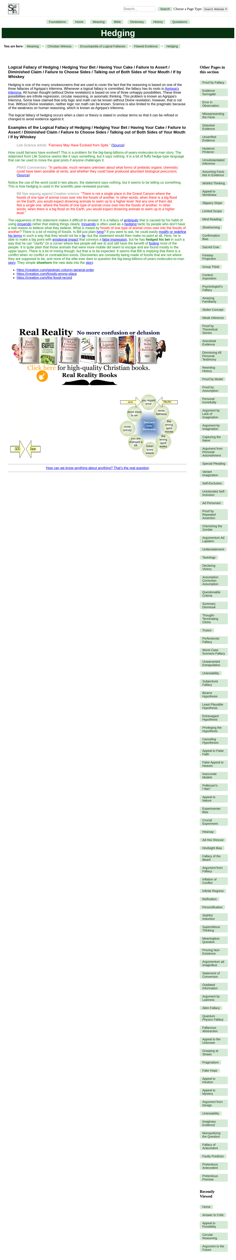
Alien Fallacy (211, 1008)
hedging (130, 224)
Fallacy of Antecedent (210, 1146)
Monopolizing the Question (211, 1134)
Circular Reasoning (209, 1236)
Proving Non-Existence (211, 951)
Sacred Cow (210, 247)
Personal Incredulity (209, 400)
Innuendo (88, 224)
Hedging (172, 46)
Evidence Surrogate (209, 92)
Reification (209, 899)
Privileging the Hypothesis (211, 729)
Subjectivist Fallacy (210, 683)
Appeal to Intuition (208, 1080)
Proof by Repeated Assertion (208, 514)
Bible (117, 22)
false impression (114, 239)
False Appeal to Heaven (212, 764)
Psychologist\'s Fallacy (212, 288)
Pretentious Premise (210, 1177)
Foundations (57, 22)
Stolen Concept (212, 309)
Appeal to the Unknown (211, 1041)
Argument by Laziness (211, 998)
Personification (212, 907)
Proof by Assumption (210, 389)
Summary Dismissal (208, 605)
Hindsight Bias (212, 848)
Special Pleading (213, 463)
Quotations (179, 22)
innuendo (24, 224)
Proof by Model (212, 379)
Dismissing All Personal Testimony (211, 356)
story (11, 262)
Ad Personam (211, 503)
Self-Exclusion (212, 483)
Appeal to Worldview (209, 193)
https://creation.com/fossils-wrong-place (47, 274)
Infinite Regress (213, 891)
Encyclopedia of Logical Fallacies (102, 46)
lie (83, 235)
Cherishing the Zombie (212, 527)
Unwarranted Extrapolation (211, 663)
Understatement (213, 549)
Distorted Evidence (208, 127)
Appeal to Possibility (209, 1224)
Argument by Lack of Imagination (211, 414)
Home (79, 22)
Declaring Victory (208, 567)
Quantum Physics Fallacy (212, 1017)
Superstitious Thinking (211, 928)
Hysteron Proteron (208, 150)
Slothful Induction (208, 917)
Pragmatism (210, 1062)
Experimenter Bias (211, 810)
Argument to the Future (213, 1248)
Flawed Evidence (146, 46)
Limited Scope (212, 211)
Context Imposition (209, 276)
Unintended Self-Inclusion (213, 493)
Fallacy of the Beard (211, 858)
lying (100, 232)
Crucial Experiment (210, 821)
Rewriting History (208, 369)
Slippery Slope (212, 203)
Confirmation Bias (211, 237)
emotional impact (65, 239)
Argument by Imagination (211, 427)
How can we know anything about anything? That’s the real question (97, 468)
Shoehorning (211, 227)
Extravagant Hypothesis (210, 717)
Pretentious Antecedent (210, 1166)
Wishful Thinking (213, 183)
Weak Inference (213, 318)
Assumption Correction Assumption (210, 580)
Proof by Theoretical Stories (209, 329)
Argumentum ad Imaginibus (213, 963)
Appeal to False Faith (213, 752)
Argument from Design (212, 1103)
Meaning (99, 22)
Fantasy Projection (209, 257)
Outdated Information (210, 986)
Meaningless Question (211, 940)
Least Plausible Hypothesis (212, 706)
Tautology (208, 557)
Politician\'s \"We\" (210, 787)
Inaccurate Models (209, 775)
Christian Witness (59, 46)
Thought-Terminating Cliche (210, 619)
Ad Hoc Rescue (213, 840)
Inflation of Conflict (209, 881)
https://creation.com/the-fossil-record (44, 277)
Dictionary (137, 22)
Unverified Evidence (209, 138)
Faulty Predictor (213, 1156)
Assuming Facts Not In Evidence (213, 173)
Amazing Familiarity (209, 299)
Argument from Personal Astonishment (212, 452)
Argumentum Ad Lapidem (213, 539)
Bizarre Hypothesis (209, 694)
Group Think (210, 267)
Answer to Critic (213, 1215)
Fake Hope (209, 1070)
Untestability (210, 673)
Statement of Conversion (211, 975)
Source (117, 145)
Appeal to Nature (208, 798)
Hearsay (208, 831)
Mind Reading (211, 219)
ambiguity (131, 220)
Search (165, 9)
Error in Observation (210, 104)
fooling (154, 243)
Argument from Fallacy (212, 869)
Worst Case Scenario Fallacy (213, 651)
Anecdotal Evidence (209, 342)
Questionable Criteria (211, 593)
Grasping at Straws (210, 1052)
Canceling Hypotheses (210, 740)
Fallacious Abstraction (210, 1029)
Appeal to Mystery (208, 1092)
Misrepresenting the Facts (213, 115)
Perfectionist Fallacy (210, 640)
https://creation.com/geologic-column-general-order (55, 270)
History (158, 22)
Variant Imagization (210, 473)
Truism (206, 630)
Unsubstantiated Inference (213, 161)
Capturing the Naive (211, 438)
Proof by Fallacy (213, 82)
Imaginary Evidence (209, 1123)
